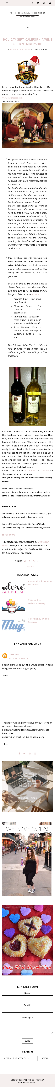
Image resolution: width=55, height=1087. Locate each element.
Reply (5, 675)
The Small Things (25, 1080)
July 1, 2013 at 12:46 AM (18, 658)
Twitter (45, 470)
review (26, 49)
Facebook (30, 470)
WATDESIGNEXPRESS (27, 1082)
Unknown (14, 654)
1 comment (27, 566)
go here (35, 294)
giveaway (15, 49)
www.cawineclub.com (12, 98)
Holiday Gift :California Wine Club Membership (27, 41)
